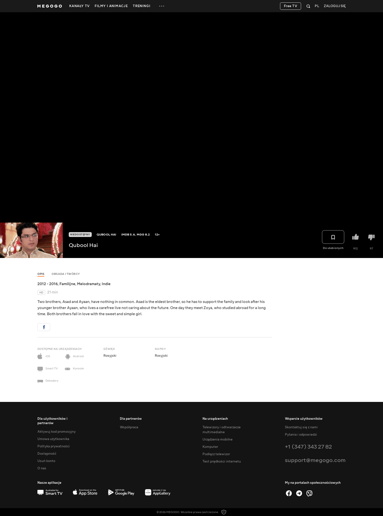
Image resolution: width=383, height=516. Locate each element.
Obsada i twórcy (66, 274)
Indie (106, 283)
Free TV (290, 6)
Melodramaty (88, 283)
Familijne (67, 283)
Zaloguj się (335, 6)
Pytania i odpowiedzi (301, 434)
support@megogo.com (315, 460)
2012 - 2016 (47, 283)
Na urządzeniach (215, 419)
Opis (40, 274)
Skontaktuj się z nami (301, 427)
